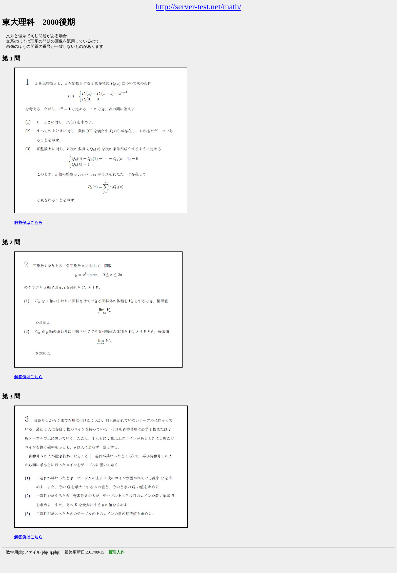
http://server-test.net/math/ (198, 6)
